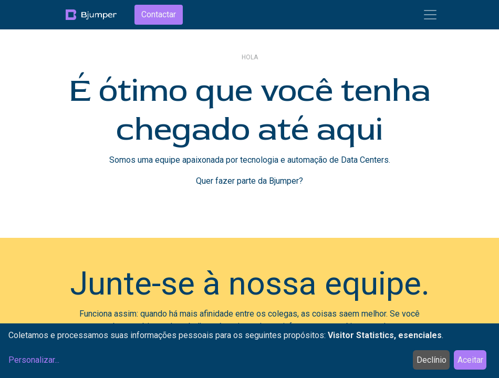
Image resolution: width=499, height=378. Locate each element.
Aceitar (470, 360)
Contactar (158, 14)
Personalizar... (33, 360)
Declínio (431, 360)
